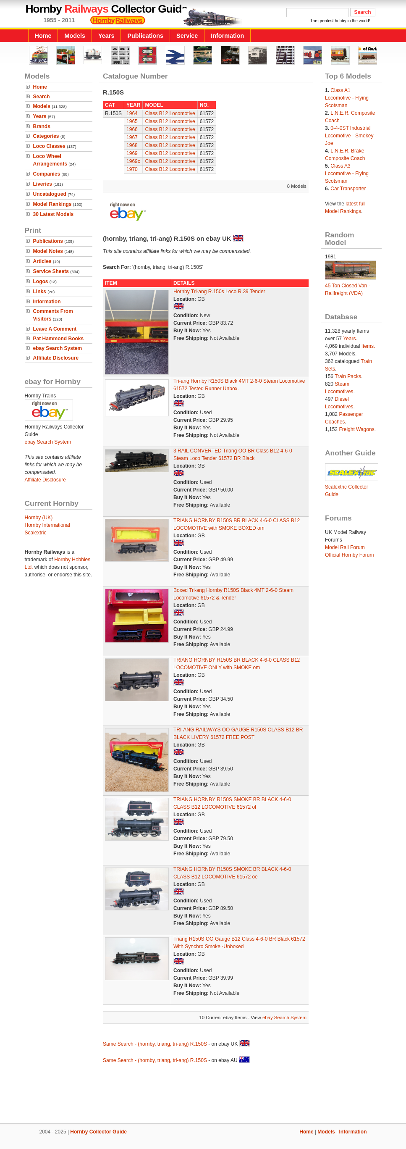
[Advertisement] (203, 1095)
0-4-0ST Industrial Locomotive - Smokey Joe (349, 135)
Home (43, 35)
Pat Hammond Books (58, 339)
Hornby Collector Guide (98, 1132)
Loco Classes (49, 146)
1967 (132, 137)
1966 (132, 129)
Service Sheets (51, 271)
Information (227, 35)
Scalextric (36, 533)
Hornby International (47, 525)
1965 (132, 121)
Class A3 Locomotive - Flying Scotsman (347, 173)
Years (106, 35)
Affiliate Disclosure (56, 358)
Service (187, 35)
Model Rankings (52, 204)
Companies (46, 174)
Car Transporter (348, 189)
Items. (368, 346)
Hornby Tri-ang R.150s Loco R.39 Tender (219, 291)
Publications (145, 35)
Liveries (42, 184)
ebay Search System (57, 348)
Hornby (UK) (39, 518)
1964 (132, 113)
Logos (40, 281)
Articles (42, 261)
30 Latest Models (53, 214)
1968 (132, 145)
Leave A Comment (55, 329)
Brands (41, 126)
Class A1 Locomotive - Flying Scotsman (347, 97)
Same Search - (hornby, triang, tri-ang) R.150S (155, 1044)
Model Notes (48, 251)
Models (74, 35)
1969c (133, 161)
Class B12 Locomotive (170, 113)
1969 (132, 153)
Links (39, 291)
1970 (132, 169)
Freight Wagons (356, 429)
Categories (46, 136)
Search (41, 97)
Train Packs (348, 376)
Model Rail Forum (345, 547)
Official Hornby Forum (349, 555)
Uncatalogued (49, 194)
